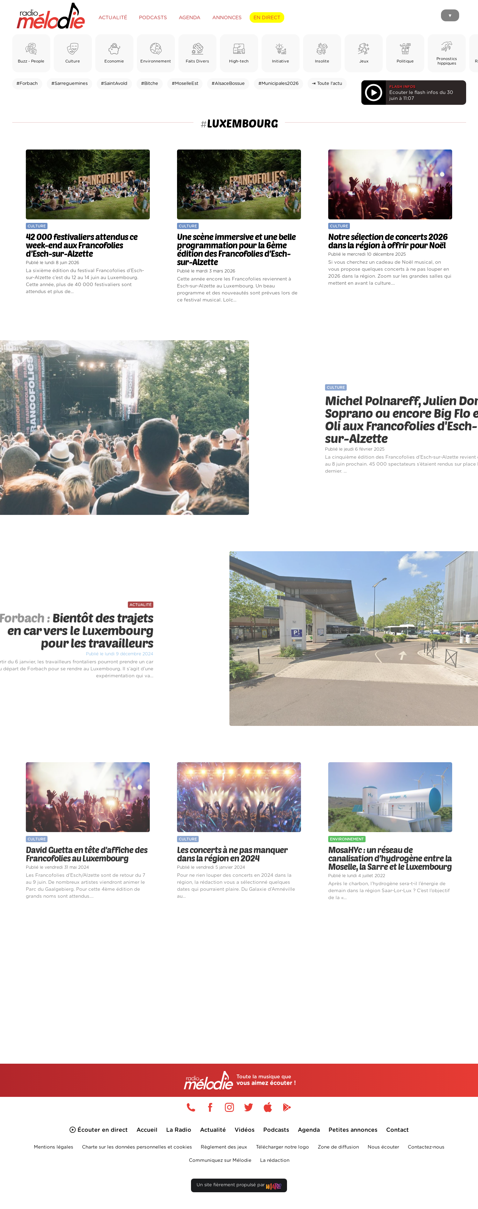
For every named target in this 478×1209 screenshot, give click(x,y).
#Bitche (149, 83)
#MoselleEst (185, 83)
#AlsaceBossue (228, 83)
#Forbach (27, 83)
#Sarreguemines (69, 83)
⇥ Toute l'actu (327, 83)
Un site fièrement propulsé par (239, 1186)
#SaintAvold (114, 83)
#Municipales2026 (278, 83)
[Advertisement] (239, 974)
